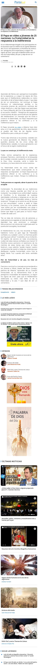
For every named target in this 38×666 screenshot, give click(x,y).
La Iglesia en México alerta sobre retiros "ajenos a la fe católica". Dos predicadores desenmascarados (16, 323)
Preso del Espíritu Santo (14, 376)
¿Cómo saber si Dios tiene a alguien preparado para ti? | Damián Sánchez (18, 489)
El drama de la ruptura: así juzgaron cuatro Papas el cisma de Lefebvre (16, 309)
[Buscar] (36, 2)
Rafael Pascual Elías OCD (15, 378)
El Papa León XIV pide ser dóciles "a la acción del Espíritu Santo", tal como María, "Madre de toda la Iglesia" (20, 662)
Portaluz (5, 60)
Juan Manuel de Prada (14, 364)
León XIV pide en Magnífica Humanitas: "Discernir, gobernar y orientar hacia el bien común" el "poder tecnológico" (16, 303)
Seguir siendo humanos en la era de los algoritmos (19, 356)
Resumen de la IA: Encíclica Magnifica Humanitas (15, 319)
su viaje (18, 127)
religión (13, 292)
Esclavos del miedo (12, 363)
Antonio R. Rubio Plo (13, 371)
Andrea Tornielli (12, 358)
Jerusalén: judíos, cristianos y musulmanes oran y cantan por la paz (19, 519)
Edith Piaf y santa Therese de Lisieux (18, 370)
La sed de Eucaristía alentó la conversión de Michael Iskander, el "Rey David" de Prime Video (16, 314)
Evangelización (5, 292)
